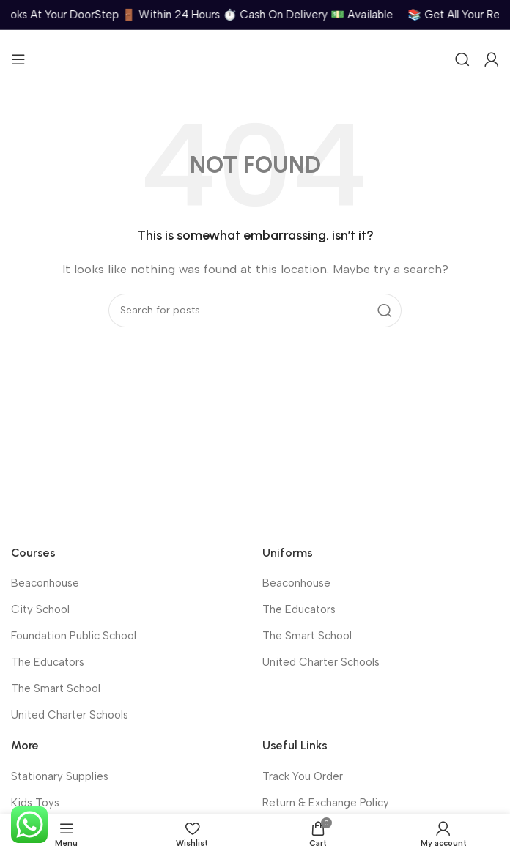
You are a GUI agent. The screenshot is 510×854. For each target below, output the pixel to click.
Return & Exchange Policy (325, 802)
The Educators (47, 662)
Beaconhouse (45, 583)
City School (40, 609)
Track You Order (302, 776)
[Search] (462, 59)
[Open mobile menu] (18, 59)
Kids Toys (35, 802)
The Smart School (55, 688)
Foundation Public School (73, 635)
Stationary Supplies (59, 776)
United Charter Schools (69, 714)
